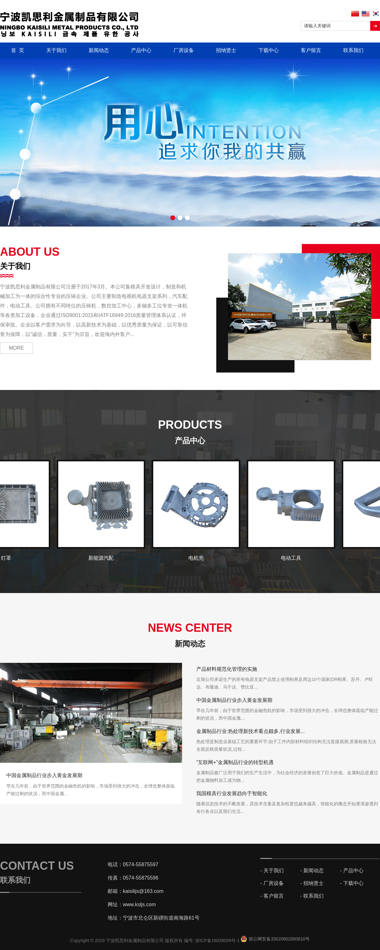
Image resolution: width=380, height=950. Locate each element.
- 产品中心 (352, 870)
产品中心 (141, 50)
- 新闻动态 (312, 870)
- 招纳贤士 (312, 883)
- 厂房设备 (272, 883)
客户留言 (311, 50)
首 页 (17, 50)
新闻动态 (99, 50)
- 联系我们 (312, 896)
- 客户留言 (272, 896)
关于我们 (56, 50)
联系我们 (353, 50)
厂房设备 (184, 50)
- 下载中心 (352, 883)
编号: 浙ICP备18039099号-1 (212, 940)
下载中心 (268, 50)
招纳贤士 (226, 50)
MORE (16, 348)
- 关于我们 (272, 870)
